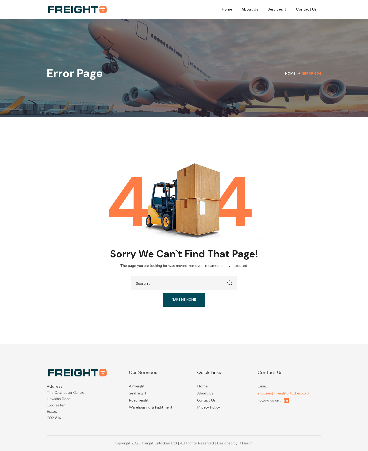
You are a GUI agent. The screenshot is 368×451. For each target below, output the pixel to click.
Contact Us (306, 9)
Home (227, 9)
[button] (184, 300)
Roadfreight (139, 400)
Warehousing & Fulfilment (150, 407)
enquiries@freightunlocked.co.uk (283, 393)
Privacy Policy (208, 407)
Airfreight (137, 386)
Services (277, 9)
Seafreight (137, 393)
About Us (250, 9)
